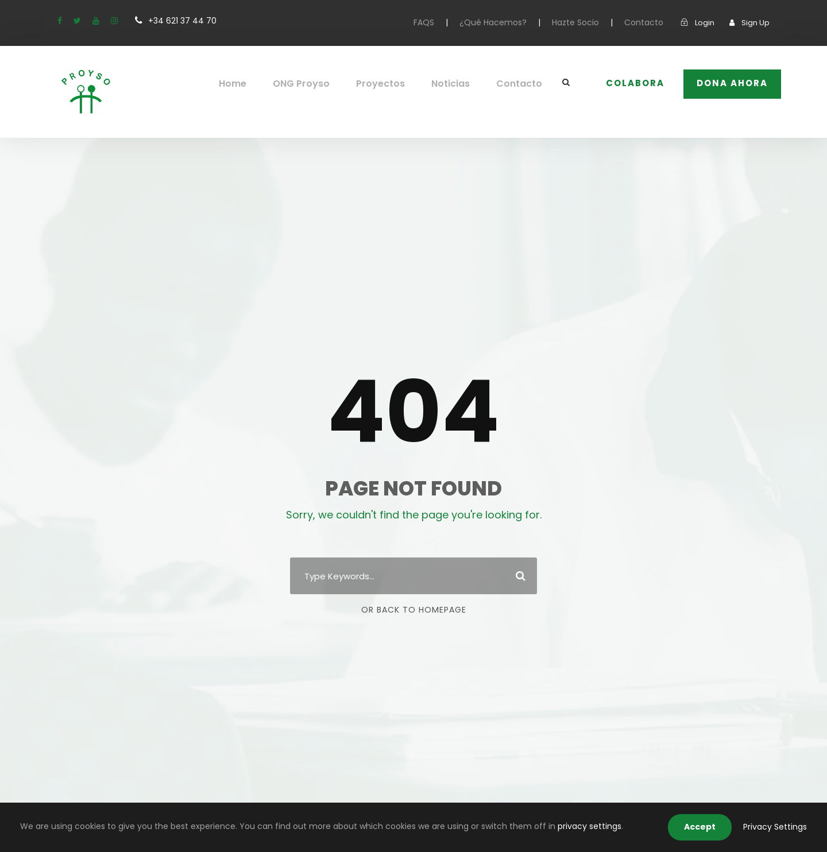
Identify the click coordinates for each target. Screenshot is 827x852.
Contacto (650, 22)
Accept (708, 826)
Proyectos (392, 83)
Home (249, 83)
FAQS (443, 22)
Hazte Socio (587, 22)
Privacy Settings (778, 826)
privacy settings (518, 826)
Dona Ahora (733, 83)
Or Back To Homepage (414, 609)
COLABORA (636, 83)
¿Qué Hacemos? (510, 22)
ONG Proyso (316, 83)
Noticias (459, 83)
